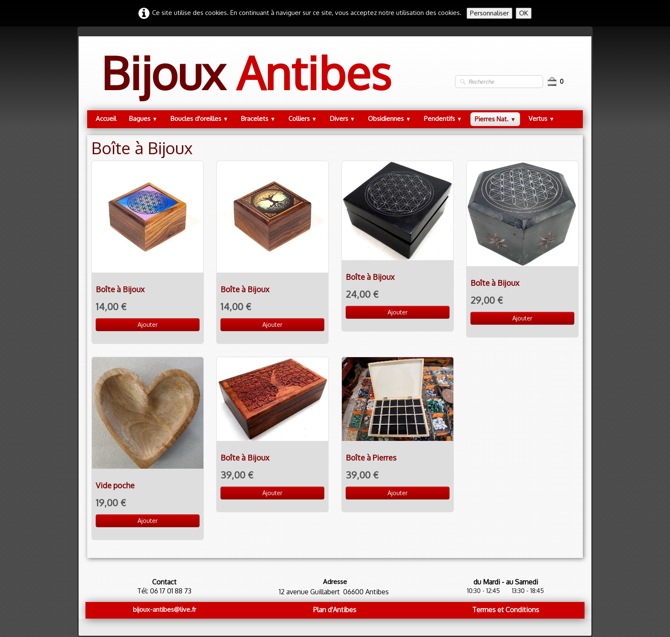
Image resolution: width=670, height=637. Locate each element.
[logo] (246, 81)
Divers (343, 118)
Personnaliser (489, 13)
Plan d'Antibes (334, 609)
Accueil (106, 118)
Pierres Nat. (495, 119)
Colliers (302, 118)
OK (523, 13)
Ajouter (148, 324)
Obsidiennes (389, 118)
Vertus (542, 118)
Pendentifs (443, 118)
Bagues (143, 118)
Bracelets (258, 118)
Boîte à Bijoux (120, 289)
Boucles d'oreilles (199, 118)
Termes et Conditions (505, 609)
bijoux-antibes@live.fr (164, 609)
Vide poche (115, 485)
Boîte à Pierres (371, 457)
